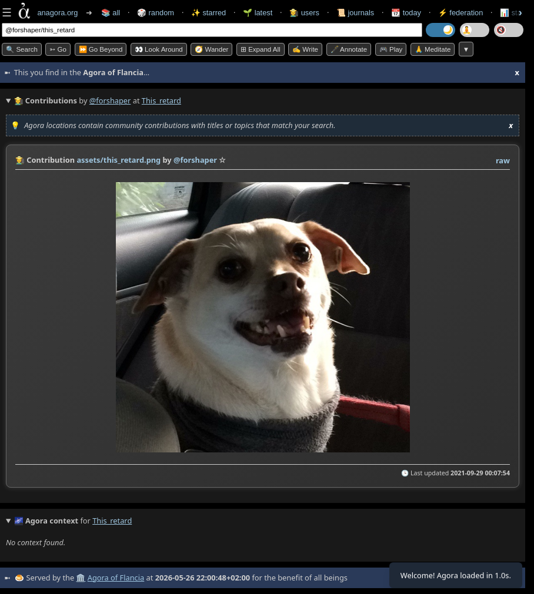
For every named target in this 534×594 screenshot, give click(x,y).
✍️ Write (305, 49)
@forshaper (110, 100)
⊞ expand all (261, 49)
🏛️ (80, 577)
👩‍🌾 (20, 160)
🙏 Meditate (432, 49)
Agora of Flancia (116, 577)
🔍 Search (22, 49)
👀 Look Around (159, 49)
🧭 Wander (211, 49)
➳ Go (57, 49)
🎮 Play (391, 49)
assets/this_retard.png (118, 160)
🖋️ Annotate (349, 49)
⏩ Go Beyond (101, 49)
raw (503, 160)
